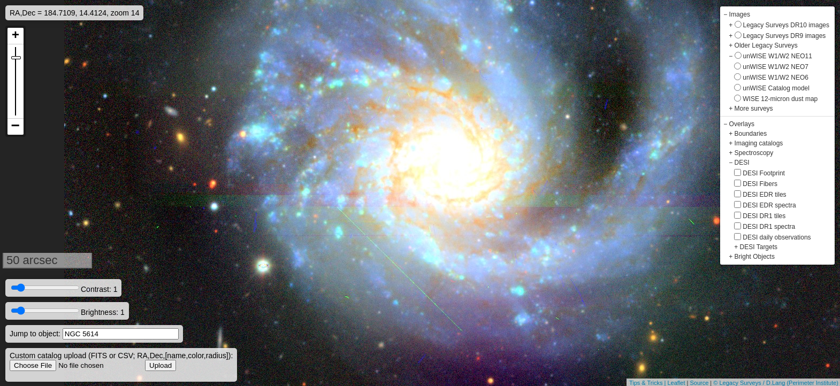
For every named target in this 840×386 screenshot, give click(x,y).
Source (699, 383)
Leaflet (676, 383)
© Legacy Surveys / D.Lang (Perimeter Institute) (775, 383)
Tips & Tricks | (648, 383)
